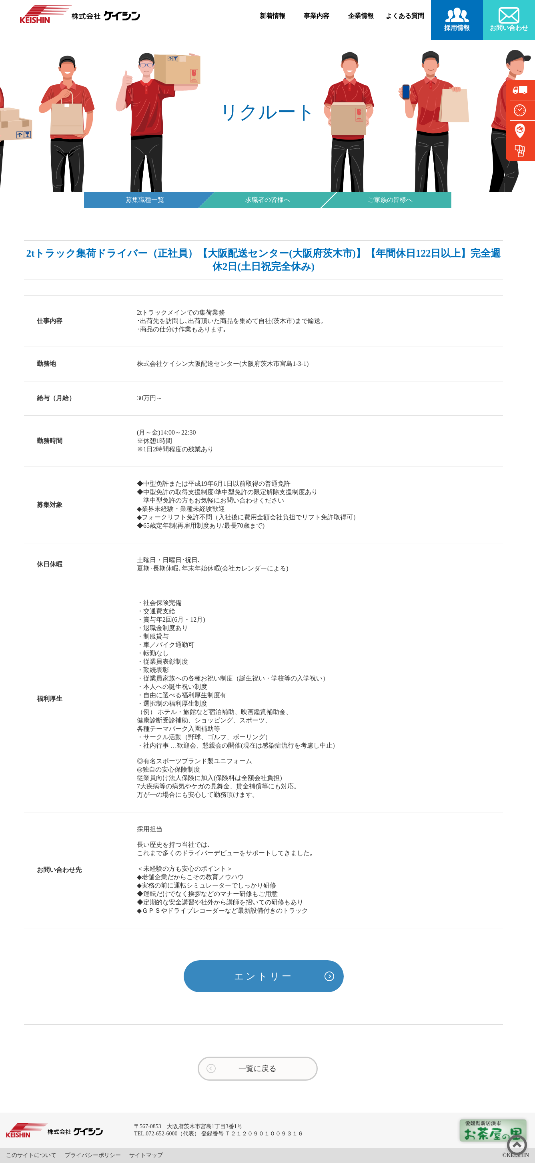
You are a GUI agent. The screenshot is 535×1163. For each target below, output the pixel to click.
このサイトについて (31, 1155)
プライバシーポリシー (93, 1155)
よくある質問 (405, 15)
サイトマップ (146, 1155)
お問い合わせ (509, 27)
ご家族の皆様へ (390, 199)
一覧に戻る (257, 1068)
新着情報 (272, 15)
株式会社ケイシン (80, 14)
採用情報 (457, 27)
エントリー (263, 976)
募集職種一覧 (145, 199)
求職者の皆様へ (267, 199)
